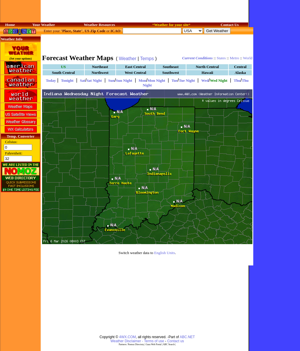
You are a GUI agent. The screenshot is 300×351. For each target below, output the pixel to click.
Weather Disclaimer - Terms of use (137, 341)
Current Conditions (197, 58)
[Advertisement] (77, 297)
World (247, 58)
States (221, 58)
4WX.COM (127, 337)
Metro (234, 58)
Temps (147, 58)
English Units (164, 253)
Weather (127, 58)
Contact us (175, 341)
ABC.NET (187, 337)
